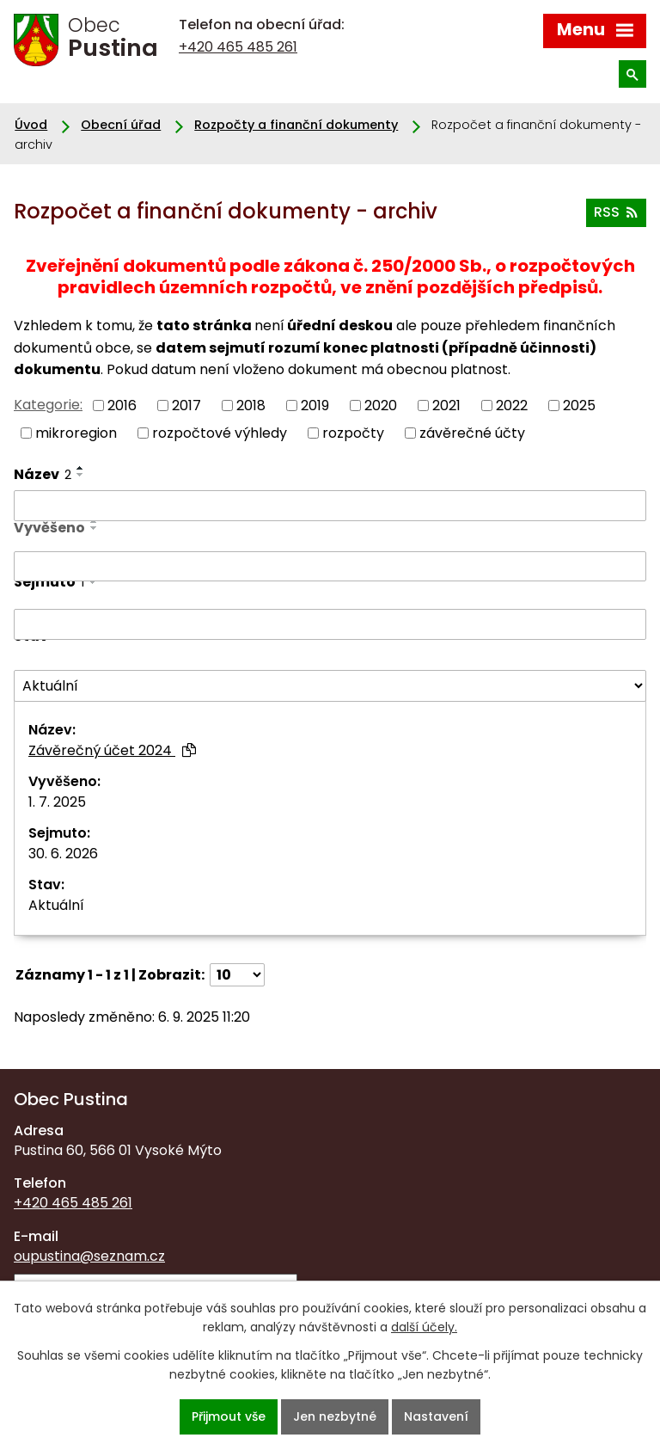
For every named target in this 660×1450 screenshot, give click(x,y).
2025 (579, 405)
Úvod (31, 124)
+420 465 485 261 (238, 47)
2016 (122, 405)
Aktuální (56, 905)
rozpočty (353, 433)
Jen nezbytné (334, 1416)
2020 (380, 405)
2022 (512, 405)
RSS (616, 212)
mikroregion (76, 433)
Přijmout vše (229, 1416)
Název (42, 474)
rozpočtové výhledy (219, 433)
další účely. (424, 1327)
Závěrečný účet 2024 (112, 750)
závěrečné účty (472, 433)
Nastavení (436, 1416)
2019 (315, 405)
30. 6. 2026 (63, 853)
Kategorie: (48, 405)
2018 (251, 405)
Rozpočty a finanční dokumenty (296, 124)
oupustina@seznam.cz (89, 1256)
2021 (446, 405)
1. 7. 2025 (57, 802)
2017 (186, 405)
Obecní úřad (121, 124)
